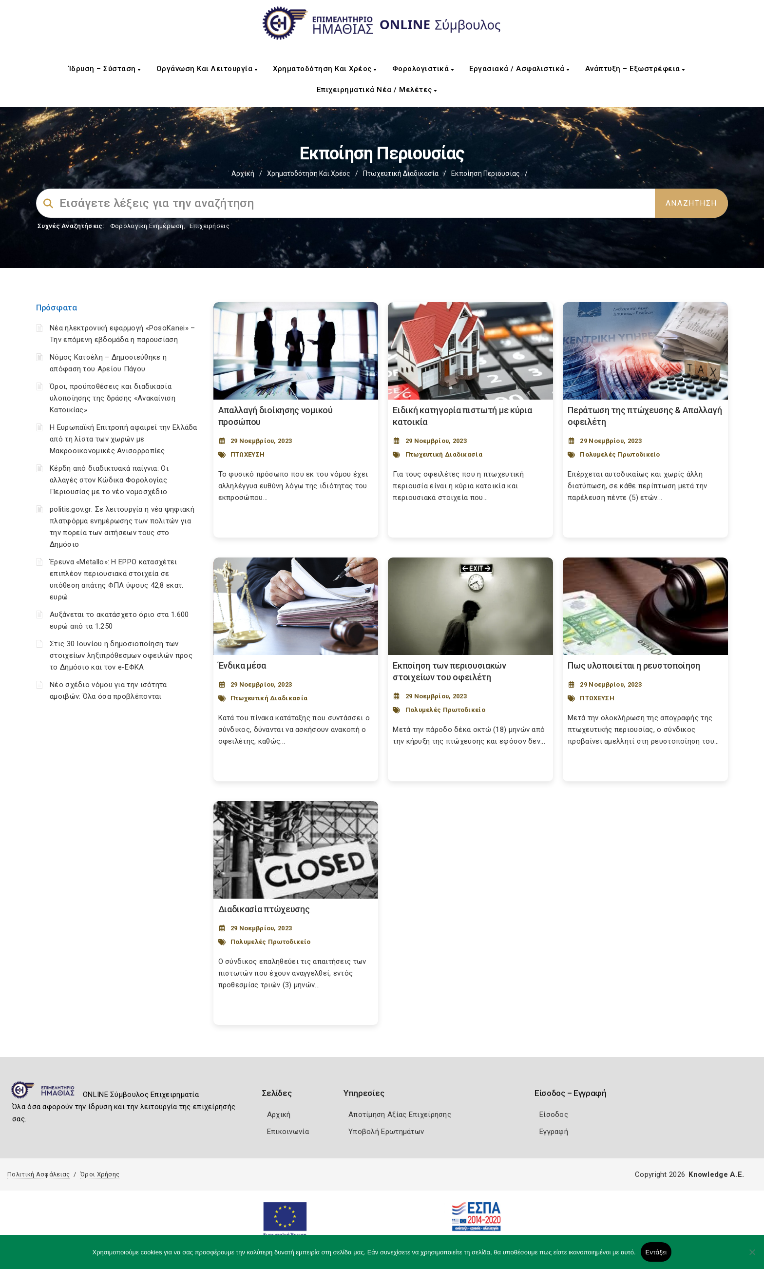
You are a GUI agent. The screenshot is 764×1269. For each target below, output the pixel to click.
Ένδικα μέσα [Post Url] (242, 665)
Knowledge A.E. (716, 1174)
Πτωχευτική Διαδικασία (401, 173)
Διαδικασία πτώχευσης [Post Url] (264, 909)
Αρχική (242, 173)
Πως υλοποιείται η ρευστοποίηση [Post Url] (634, 665)
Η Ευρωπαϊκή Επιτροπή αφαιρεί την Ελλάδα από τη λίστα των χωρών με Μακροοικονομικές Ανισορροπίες (123, 439)
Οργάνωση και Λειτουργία (207, 68)
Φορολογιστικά (423, 68)
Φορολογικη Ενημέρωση (147, 226)
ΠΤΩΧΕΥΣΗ (247, 454)
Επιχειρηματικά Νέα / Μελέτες (377, 89)
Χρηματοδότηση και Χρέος (325, 68)
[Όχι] (752, 1257)
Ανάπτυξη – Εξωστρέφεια (635, 68)
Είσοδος (553, 1114)
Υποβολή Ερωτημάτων (386, 1131)
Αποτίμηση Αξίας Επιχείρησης (399, 1114)
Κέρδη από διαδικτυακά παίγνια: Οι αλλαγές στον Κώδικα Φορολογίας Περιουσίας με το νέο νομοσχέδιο (109, 480)
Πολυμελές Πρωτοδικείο (620, 454)
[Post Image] (296, 351)
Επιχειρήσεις (209, 226)
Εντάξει (656, 1252)
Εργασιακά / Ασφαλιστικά (519, 68)
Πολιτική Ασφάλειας (38, 1174)
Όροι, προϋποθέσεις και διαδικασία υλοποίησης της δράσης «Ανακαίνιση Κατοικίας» (112, 398)
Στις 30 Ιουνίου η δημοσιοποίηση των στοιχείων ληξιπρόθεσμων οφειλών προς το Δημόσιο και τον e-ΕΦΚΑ (121, 655)
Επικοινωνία (288, 1131)
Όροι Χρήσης (99, 1174)
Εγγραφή (553, 1131)
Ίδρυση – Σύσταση (105, 68)
